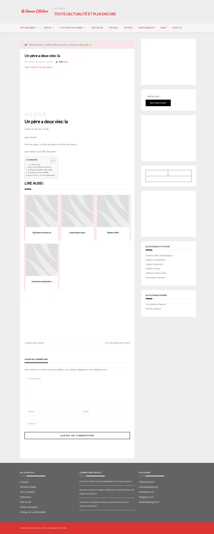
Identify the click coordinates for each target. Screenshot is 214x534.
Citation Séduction (154, 264)
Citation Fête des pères (41, 67)
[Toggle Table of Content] (51, 160)
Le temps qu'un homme (38, 172)
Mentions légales (28, 486)
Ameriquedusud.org (148, 486)
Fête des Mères (27, 27)
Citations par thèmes (71, 27)
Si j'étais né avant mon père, (40, 170)
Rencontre (97, 27)
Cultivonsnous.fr (146, 481)
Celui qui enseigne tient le (40, 167)
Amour (47, 27)
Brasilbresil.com (146, 491)
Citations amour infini (156, 272)
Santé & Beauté (147, 27)
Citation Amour (153, 268)
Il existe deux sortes (34, 342)
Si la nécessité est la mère (117, 342)
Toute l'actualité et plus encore (85, 14)
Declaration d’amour (155, 277)
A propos (24, 481)
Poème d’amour (153, 308)
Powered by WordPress (30, 528)
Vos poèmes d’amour (156, 304)
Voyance (128, 27)
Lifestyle (177, 27)
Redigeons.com (146, 497)
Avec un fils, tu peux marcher (41, 175)
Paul (65, 61)
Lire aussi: (36, 164)
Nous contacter (27, 491)
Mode (163, 27)
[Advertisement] (77, 91)
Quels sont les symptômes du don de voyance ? (110, 481)
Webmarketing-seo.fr (149, 502)
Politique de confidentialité (32, 512)
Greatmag (52, 528)
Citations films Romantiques (159, 255)
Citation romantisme (155, 259)
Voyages (113, 27)
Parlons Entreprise (29, 507)
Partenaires (25, 497)
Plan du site (25, 502)
